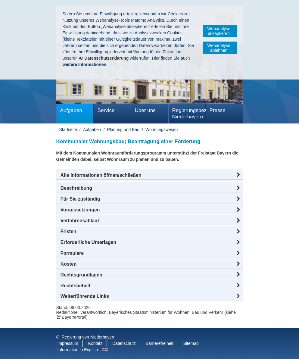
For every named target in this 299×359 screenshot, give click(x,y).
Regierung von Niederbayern (89, 337)
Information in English (78, 349)
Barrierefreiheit (159, 343)
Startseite (68, 129)
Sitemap (190, 343)
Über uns (145, 110)
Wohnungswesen (161, 129)
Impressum (68, 343)
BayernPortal (74, 317)
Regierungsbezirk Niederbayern (189, 114)
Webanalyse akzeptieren (218, 31)
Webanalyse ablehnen (218, 48)
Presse (218, 110)
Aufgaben (71, 110)
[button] (149, 175)
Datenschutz (124, 343)
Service (106, 110)
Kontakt (95, 343)
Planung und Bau (123, 129)
